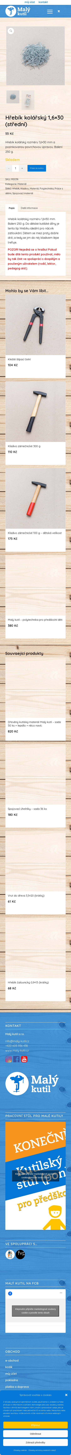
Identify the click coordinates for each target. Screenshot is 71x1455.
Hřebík (15, 188)
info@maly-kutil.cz (17, 1041)
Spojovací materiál (22, 193)
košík (8, 1367)
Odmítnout (35, 1433)
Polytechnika (47, 188)
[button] (66, 1395)
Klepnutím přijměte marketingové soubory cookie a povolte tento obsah (35, 1176)
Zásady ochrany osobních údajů (42, 1450)
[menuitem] (30, 2)
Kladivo (25, 188)
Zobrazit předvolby (35, 1442)
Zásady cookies (20, 1450)
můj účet (11, 1373)
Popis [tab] (12, 207)
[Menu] (48, 11)
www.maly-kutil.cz (17, 1050)
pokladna (11, 1380)
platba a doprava (17, 1387)
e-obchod (12, 1360)
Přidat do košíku (37, 168)
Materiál (22, 183)
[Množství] (15, 168)
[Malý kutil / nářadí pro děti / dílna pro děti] (29, 11)
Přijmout (35, 1425)
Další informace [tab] (29, 207)
